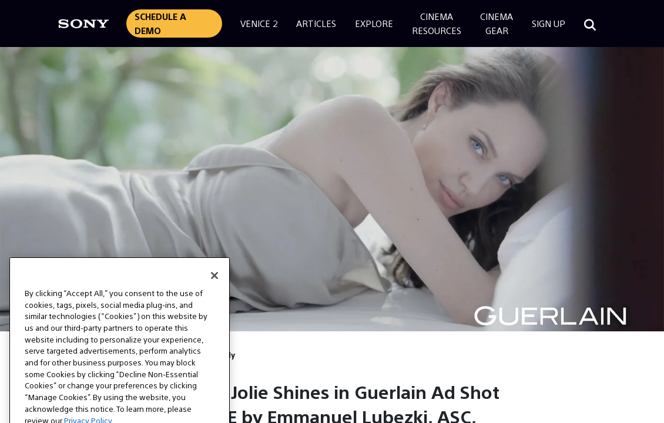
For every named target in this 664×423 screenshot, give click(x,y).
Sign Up (548, 23)
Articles (316, 23)
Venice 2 (258, 23)
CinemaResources (436, 23)
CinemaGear (496, 23)
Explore (374, 23)
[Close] (214, 286)
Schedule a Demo (160, 23)
